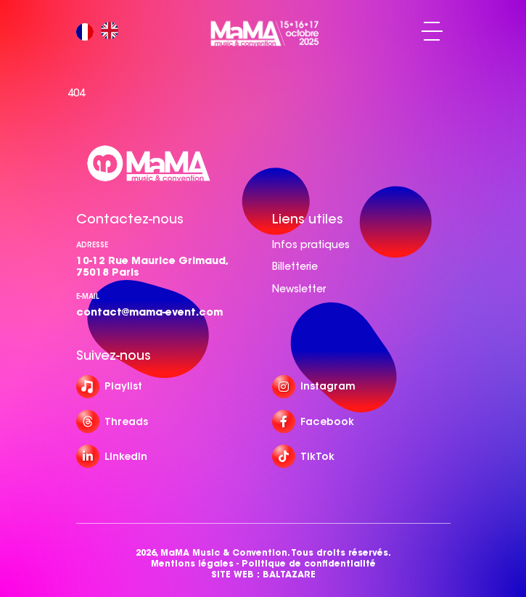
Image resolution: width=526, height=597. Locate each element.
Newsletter (299, 288)
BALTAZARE (289, 574)
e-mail (87, 296)
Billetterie (295, 266)
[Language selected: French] (101, 31)
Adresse (92, 245)
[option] (113, 31)
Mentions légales (192, 563)
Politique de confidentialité (309, 563)
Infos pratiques (311, 244)
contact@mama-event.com (149, 311)
